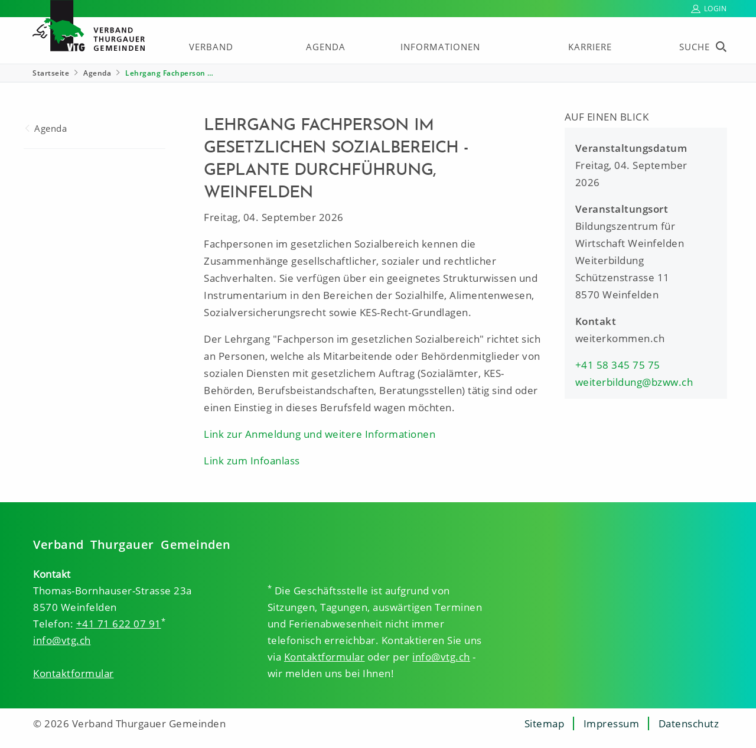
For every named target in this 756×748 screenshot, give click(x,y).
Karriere (590, 47)
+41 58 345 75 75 (617, 365)
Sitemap (544, 723)
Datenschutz (689, 723)
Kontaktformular (73, 673)
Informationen (440, 47)
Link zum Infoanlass (252, 460)
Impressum (612, 723)
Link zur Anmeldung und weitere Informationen (319, 434)
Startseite (50, 73)
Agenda (326, 47)
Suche (694, 47)
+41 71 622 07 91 (118, 623)
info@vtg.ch (62, 640)
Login (715, 9)
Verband (211, 47)
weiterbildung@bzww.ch (634, 382)
